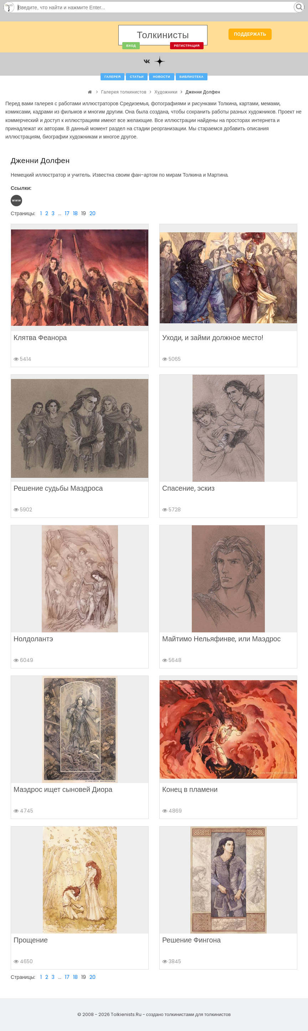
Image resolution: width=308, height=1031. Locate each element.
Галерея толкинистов (124, 92)
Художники (166, 92)
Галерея (112, 77)
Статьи (137, 77)
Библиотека (192, 77)
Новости (161, 77)
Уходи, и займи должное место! (212, 338)
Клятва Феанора (40, 338)
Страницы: (23, 213)
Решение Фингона (191, 940)
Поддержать (250, 34)
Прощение (31, 940)
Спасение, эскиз (188, 488)
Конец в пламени (190, 789)
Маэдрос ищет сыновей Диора (63, 789)
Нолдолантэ (33, 639)
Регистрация (187, 46)
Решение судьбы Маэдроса (58, 488)
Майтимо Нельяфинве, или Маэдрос (221, 639)
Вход (131, 46)
